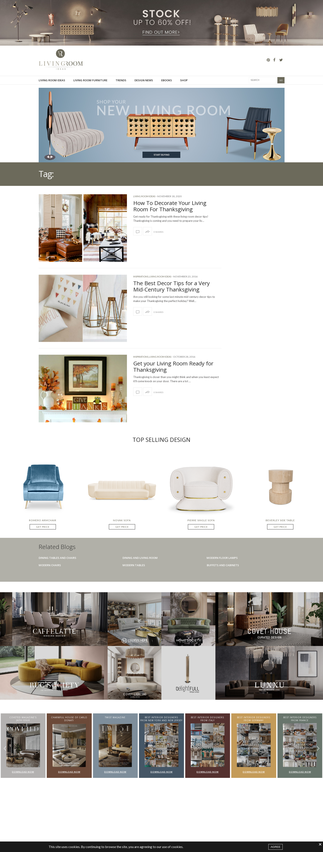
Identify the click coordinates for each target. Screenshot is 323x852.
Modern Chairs (50, 565)
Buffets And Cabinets (223, 565)
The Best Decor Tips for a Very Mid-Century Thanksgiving (171, 286)
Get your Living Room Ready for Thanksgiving (173, 366)
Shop (184, 80)
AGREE (276, 846)
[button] (318, 748)
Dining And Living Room (140, 558)
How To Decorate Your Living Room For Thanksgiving (169, 206)
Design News (143, 80)
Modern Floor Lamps (222, 558)
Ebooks (166, 80)
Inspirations (140, 276)
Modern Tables (134, 565)
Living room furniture (90, 80)
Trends (121, 80)
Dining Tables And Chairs (57, 558)
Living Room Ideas (52, 80)
